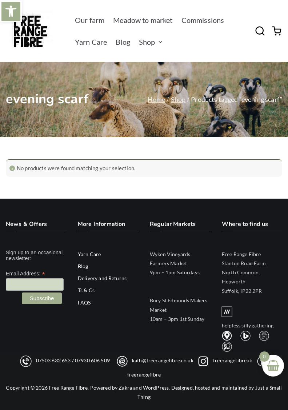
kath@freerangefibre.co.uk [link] (162, 360)
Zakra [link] (125, 388)
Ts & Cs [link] (86, 290)
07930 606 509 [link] (92, 360)
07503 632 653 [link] (53, 360)
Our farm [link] (89, 20)
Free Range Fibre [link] (68, 388)
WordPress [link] (156, 388)
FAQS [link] (84, 302)
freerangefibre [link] (144, 374)
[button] (159, 41)
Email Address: (25, 273)
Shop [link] (151, 41)
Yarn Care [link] (91, 41)
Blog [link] (123, 41)
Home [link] (156, 99)
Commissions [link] (202, 20)
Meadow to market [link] (142, 20)
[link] (11, 11)
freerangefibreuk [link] (232, 360)
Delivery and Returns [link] (102, 278)
